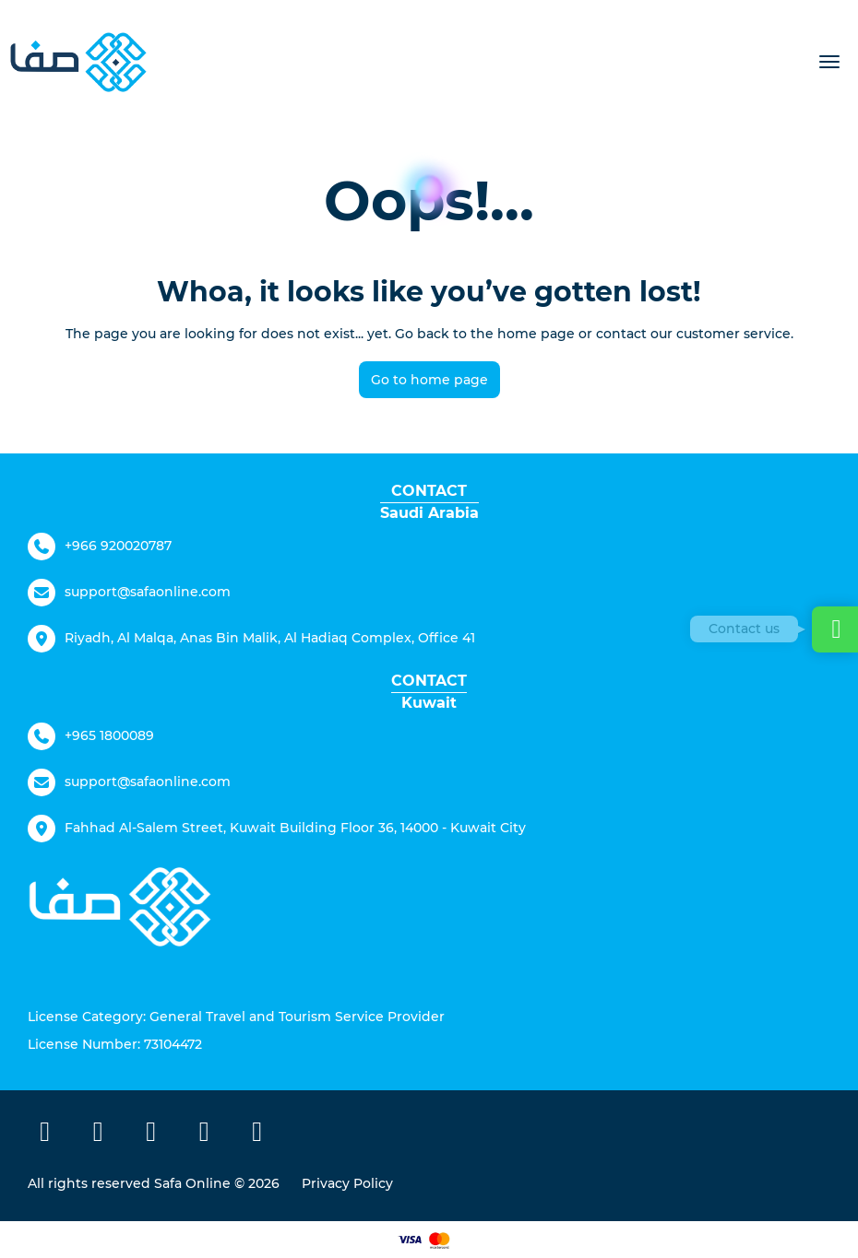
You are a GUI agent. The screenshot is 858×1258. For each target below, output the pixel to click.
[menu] (829, 61)
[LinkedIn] (257, 1134)
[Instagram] (151, 1134)
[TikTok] (204, 1134)
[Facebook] (45, 1134)
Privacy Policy (347, 1183)
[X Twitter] (98, 1134)
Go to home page (429, 379)
